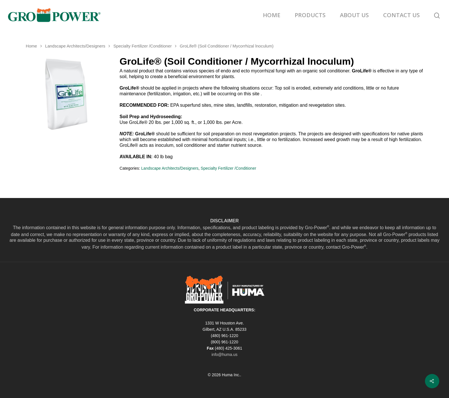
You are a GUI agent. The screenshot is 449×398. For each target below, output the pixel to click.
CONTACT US (401, 15)
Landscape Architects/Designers (75, 46)
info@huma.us (224, 354)
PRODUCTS (310, 15)
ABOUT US (354, 15)
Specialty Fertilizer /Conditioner (142, 46)
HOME (271, 15)
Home (31, 46)
